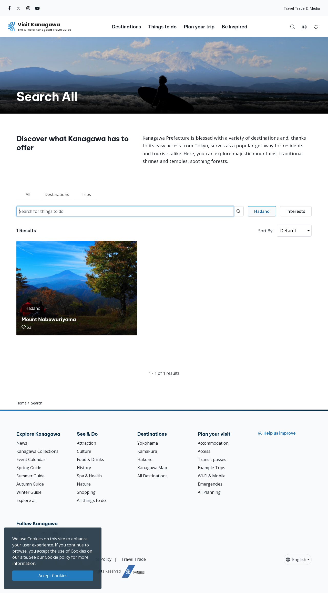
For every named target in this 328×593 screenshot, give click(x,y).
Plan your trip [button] (199, 27)
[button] (304, 26)
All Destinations (152, 476)
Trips (86, 194)
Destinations (57, 194)
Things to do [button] (162, 27)
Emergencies (210, 484)
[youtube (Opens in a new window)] (37, 8)
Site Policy (101, 559)
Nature (84, 484)
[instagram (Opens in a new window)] (28, 8)
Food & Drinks (90, 459)
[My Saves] (316, 26)
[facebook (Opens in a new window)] (9, 8)
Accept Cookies (52, 575)
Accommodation (213, 443)
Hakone (144, 459)
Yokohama (147, 443)
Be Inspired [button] (234, 27)
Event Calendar (30, 459)
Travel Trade (133, 559)
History (84, 467)
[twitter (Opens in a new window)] (19, 8)
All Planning (209, 492)
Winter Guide (29, 492)
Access (204, 451)
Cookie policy (57, 557)
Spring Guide (28, 467)
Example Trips (211, 467)
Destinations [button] (126, 27)
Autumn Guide (30, 484)
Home (21, 403)
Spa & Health (89, 476)
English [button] (296, 559)
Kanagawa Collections (37, 451)
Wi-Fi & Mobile (211, 476)
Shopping (86, 492)
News (21, 443)
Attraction (86, 443)
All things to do (91, 500)
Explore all (26, 500)
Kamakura (147, 451)
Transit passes (212, 459)
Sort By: (265, 231)
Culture (84, 451)
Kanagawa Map (152, 467)
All (28, 194)
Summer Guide (30, 476)
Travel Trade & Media (302, 8)
